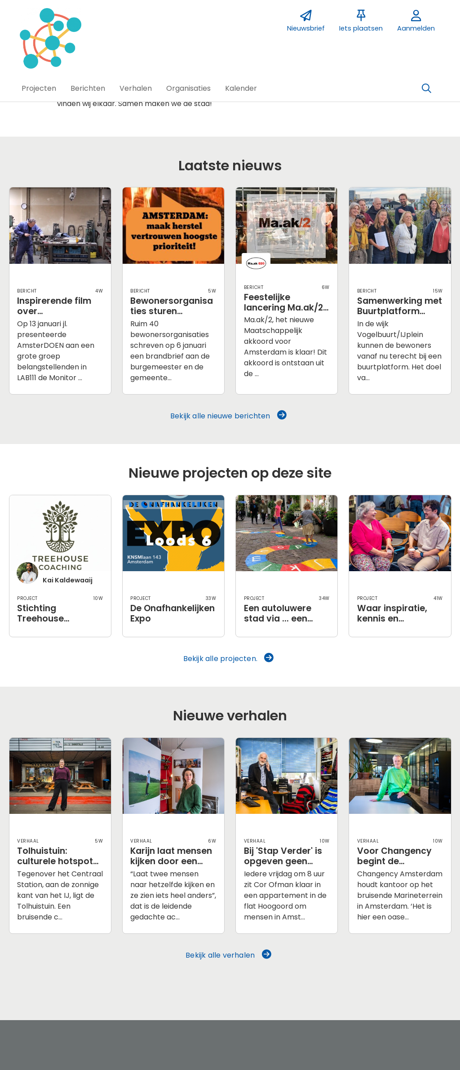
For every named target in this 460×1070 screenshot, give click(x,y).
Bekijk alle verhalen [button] (228, 955)
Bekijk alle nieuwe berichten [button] (228, 415)
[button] (38, 89)
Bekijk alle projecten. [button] (228, 658)
